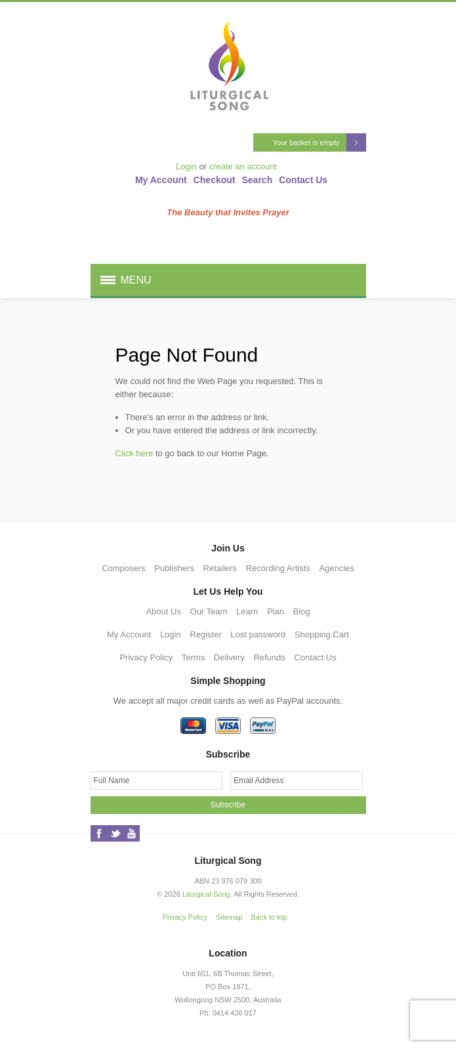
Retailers (220, 568)
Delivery (229, 657)
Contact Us (303, 180)
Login (186, 166)
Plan (275, 611)
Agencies (336, 568)
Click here (134, 453)
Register (205, 634)
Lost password (257, 634)
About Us (163, 611)
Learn (247, 611)
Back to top (269, 917)
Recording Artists (277, 568)
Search (257, 180)
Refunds (269, 657)
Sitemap (229, 917)
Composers (123, 568)
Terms (193, 657)
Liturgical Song (206, 894)
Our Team (209, 611)
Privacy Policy (146, 657)
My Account (161, 180)
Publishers (174, 568)
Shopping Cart (322, 634)
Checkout (215, 180)
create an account (243, 166)
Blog (301, 611)
